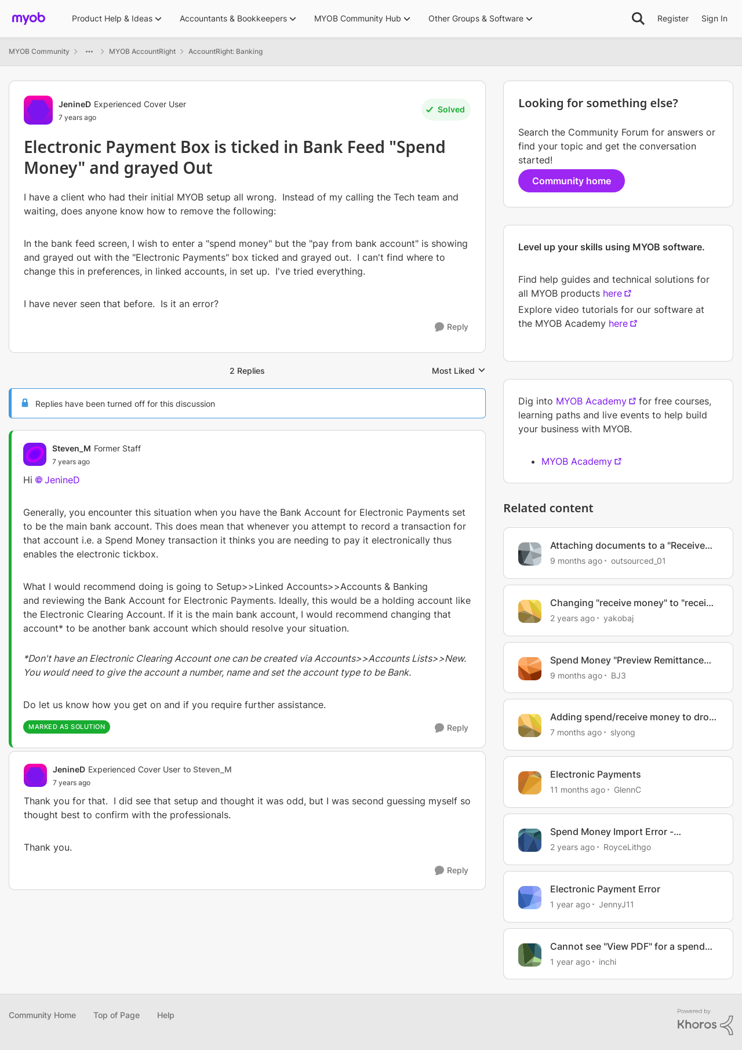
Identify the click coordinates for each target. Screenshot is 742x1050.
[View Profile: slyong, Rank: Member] (529, 725)
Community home (571, 181)
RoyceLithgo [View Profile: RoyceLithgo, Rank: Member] (627, 847)
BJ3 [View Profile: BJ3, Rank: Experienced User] (618, 675)
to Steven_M (207, 769)
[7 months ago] (576, 732)
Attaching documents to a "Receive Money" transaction (627, 545)
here (612, 293)
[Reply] (451, 327)
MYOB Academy (591, 401)
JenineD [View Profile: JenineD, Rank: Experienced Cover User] (75, 104)
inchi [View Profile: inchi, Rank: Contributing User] (607, 961)
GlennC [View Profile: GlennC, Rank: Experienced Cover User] (627, 789)
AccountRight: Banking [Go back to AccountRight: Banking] (225, 51)
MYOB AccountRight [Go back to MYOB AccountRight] (142, 51)
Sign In (714, 18)
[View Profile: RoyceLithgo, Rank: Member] (529, 840)
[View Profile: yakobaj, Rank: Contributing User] (529, 611)
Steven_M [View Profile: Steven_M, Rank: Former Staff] (71, 448)
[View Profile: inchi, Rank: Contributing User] (529, 955)
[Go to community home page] (29, 18)
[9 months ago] (576, 561)
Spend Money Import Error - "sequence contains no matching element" (623, 832)
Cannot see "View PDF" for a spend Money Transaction (627, 946)
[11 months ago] (577, 789)
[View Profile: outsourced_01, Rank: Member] (529, 554)
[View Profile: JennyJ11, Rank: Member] (529, 897)
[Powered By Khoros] (705, 1022)
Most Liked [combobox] (459, 371)
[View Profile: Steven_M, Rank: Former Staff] (34, 454)
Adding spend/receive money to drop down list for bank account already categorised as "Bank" (632, 717)
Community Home (42, 1015)
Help (165, 1015)
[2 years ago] (572, 618)
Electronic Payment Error (605, 889)
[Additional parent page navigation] (89, 51)
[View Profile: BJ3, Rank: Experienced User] (529, 668)
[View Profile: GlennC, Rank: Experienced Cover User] (529, 782)
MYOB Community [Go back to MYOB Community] (39, 51)
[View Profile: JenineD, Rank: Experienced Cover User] (38, 110)
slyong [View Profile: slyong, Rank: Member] (622, 732)
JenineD (62, 480)
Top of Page (116, 1015)
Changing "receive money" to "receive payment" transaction (633, 603)
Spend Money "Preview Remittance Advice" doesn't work (627, 660)
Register (673, 18)
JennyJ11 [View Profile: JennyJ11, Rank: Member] (616, 904)
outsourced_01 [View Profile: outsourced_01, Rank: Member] (638, 561)
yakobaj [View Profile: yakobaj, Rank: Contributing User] (618, 618)
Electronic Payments (595, 774)
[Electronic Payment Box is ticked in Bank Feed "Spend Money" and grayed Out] (96, 462)
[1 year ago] (570, 904)
